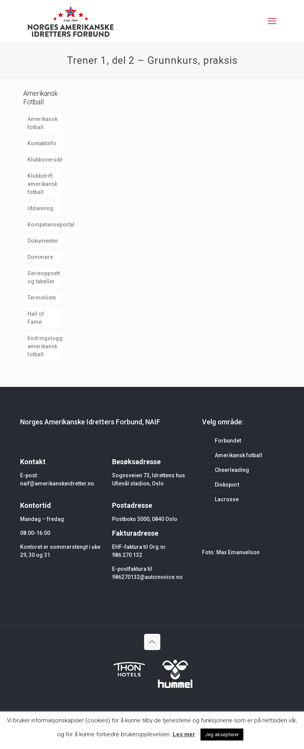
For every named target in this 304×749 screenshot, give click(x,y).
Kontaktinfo (41, 143)
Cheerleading (232, 470)
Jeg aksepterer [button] (222, 734)
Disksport (227, 485)
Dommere (40, 257)
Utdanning (40, 208)
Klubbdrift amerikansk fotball (42, 184)
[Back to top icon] (152, 642)
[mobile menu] (272, 21)
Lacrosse (227, 499)
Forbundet (228, 440)
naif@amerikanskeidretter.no (57, 483)
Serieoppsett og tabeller (43, 277)
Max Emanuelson (238, 552)
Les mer (184, 734)
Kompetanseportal (44, 224)
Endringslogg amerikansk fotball (44, 346)
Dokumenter (42, 241)
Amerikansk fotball (42, 123)
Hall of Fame (35, 318)
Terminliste (41, 297)
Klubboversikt (44, 160)
